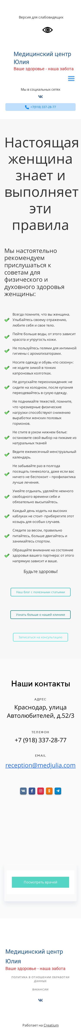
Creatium (51, 1025)
